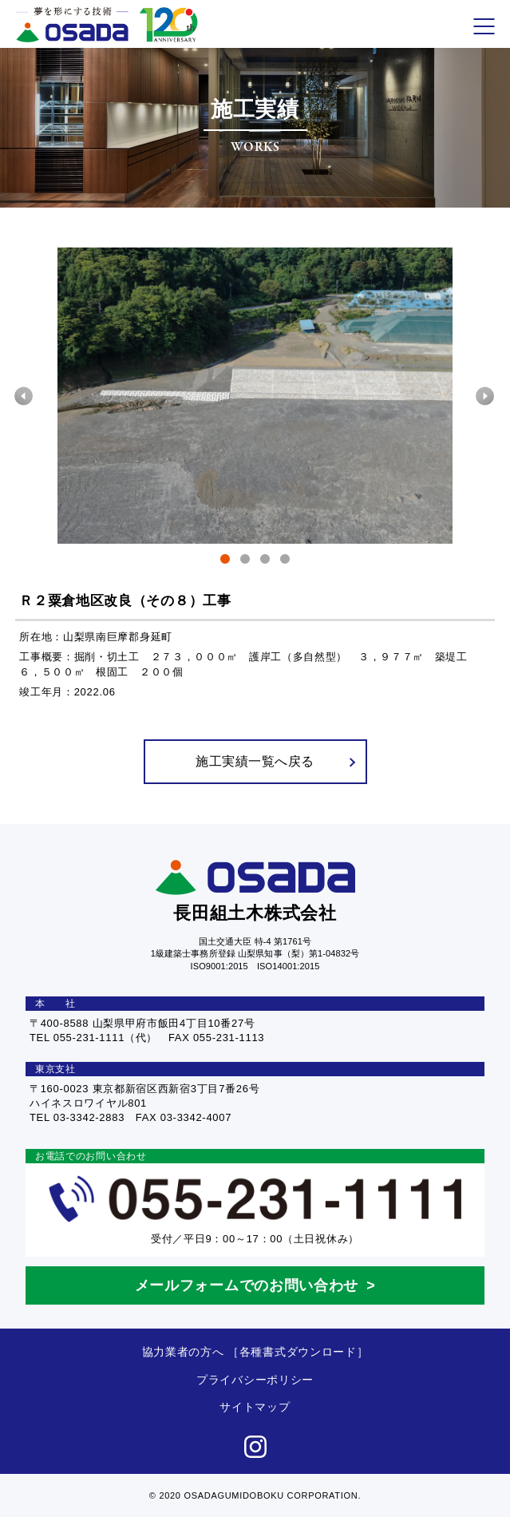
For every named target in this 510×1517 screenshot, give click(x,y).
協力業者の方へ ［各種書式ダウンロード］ (255, 1351)
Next (486, 396)
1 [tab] (225, 562)
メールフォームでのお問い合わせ (247, 1285)
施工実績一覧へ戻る (275, 761)
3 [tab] (265, 562)
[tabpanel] (255, 396)
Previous (24, 396)
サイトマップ (254, 1406)
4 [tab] (285, 562)
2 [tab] (245, 562)
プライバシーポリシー (255, 1379)
